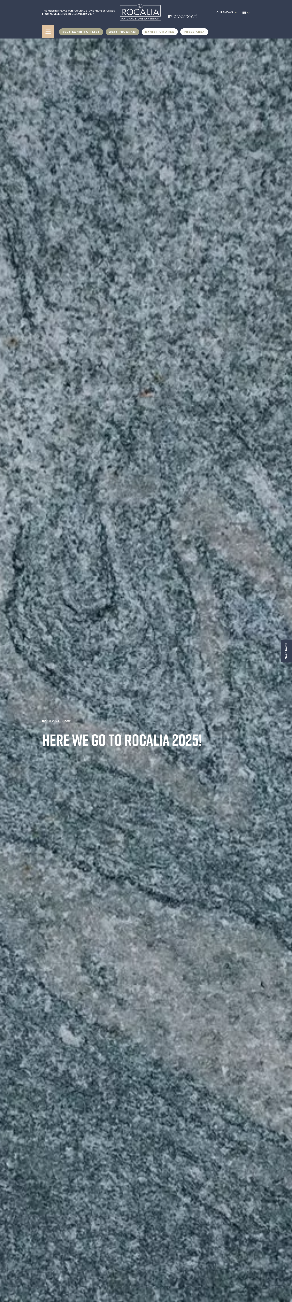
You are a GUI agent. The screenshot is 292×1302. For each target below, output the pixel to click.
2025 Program (122, 31)
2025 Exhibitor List (81, 31)
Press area (194, 31)
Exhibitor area (159, 31)
